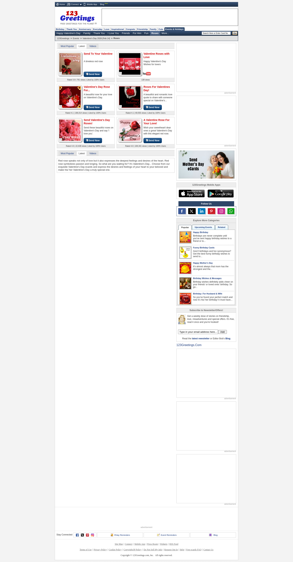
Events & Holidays (174, 29)
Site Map (119, 544)
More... (165, 33)
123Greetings (63, 38)
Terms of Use (86, 549)
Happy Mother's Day (203, 263)
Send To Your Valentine (98, 53)
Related (221, 227)
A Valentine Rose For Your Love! (157, 121)
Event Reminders (167, 534)
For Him (137, 33)
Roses (154, 33)
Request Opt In (171, 549)
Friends (126, 33)
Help (182, 549)
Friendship (142, 29)
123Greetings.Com (188, 345)
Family (153, 29)
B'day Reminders (120, 534)
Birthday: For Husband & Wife (207, 294)
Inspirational (117, 29)
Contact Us (208, 549)
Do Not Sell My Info (153, 549)
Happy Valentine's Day (68, 33)
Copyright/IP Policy (132, 549)
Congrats (130, 29)
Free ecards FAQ (193, 549)
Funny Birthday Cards (204, 247)
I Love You (113, 33)
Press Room (152, 544)
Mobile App (92, 4)
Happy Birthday (200, 232)
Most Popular (67, 46)
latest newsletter (200, 338)
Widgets (163, 544)
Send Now (93, 74)
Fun (146, 33)
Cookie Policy (115, 549)
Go (234, 33)
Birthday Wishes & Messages (207, 278)
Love (106, 29)
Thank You (71, 29)
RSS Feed (173, 544)
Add (222, 332)
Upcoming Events (203, 227)
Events (76, 38)
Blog (102, 4)
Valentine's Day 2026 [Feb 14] (96, 38)
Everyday (97, 29)
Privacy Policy (100, 549)
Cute (160, 29)
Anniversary (85, 29)
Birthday (60, 29)
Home (62, 4)
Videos (92, 46)
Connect (75, 4)
